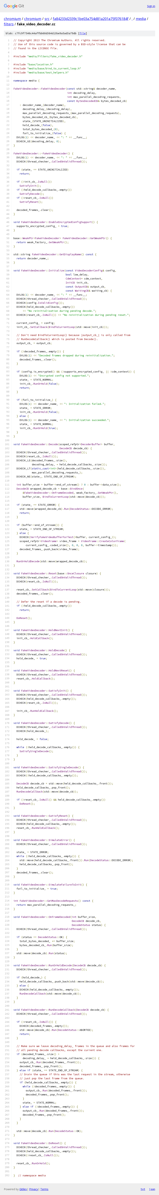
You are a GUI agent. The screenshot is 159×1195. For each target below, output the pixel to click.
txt (143, 1189)
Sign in (151, 6)
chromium (12, 18)
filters (9, 24)
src (47, 18)
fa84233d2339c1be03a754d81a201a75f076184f (90, 18)
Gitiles (23, 1189)
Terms (44, 1189)
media (141, 18)
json (152, 1189)
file (83, 33)
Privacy (33, 1189)
